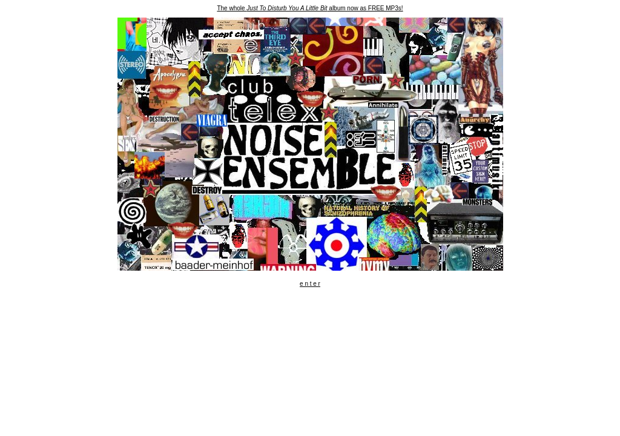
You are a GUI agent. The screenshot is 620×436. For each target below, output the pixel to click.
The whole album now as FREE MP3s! (310, 8)
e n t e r (310, 283)
